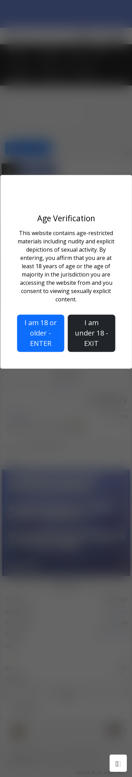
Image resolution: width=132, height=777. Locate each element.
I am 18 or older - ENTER (40, 333)
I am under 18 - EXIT (91, 333)
